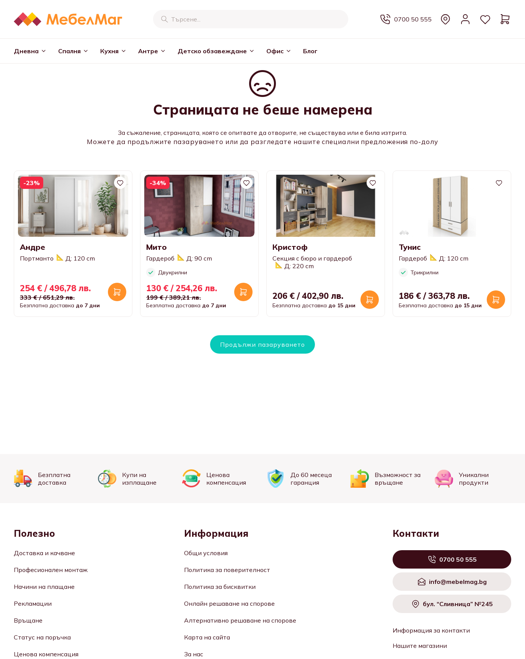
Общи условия (206, 553)
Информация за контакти (431, 630)
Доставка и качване (44, 553)
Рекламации (33, 603)
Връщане (28, 620)
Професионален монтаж (51, 570)
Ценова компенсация (46, 654)
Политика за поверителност (227, 570)
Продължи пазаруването (262, 344)
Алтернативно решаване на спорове (240, 620)
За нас (193, 654)
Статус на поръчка (42, 637)
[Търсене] (164, 19)
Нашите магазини (420, 645)
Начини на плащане (44, 586)
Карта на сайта (207, 637)
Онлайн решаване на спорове (229, 603)
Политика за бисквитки (220, 586)
